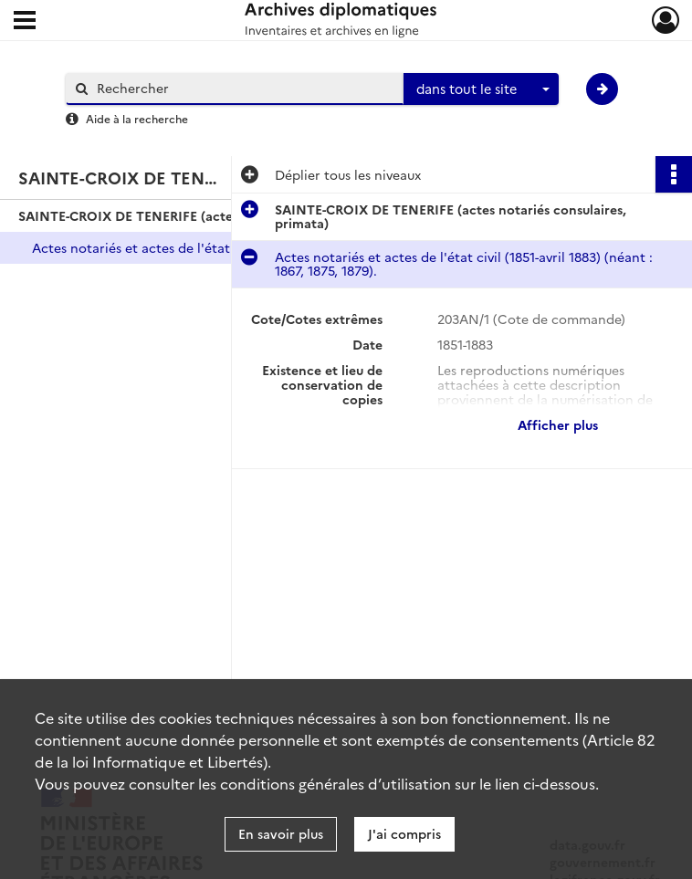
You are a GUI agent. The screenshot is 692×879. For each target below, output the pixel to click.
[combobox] (481, 89)
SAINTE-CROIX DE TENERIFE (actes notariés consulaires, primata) (200, 215)
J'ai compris (404, 833)
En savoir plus (280, 833)
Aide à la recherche (137, 118)
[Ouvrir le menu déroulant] (25, 22)
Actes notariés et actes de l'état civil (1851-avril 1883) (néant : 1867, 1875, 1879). (214, 247)
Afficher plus (558, 424)
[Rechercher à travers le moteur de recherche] (244, 88)
